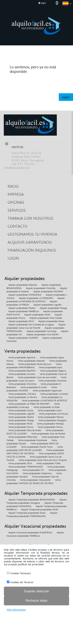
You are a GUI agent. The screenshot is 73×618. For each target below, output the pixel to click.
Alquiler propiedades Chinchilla (40, 288)
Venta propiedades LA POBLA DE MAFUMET (29, 404)
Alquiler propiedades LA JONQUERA (36, 298)
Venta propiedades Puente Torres (37, 447)
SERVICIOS (17, 210)
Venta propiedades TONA (48, 463)
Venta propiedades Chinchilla (52, 380)
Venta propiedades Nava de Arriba (24, 430)
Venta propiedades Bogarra (53, 371)
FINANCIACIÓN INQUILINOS (32, 250)
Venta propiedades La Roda (46, 407)
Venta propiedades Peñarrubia (22, 437)
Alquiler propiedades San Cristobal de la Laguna (31, 324)
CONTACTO (17, 226)
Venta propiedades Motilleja (50, 424)
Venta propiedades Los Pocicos (53, 414)
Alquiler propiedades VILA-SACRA (42, 334)
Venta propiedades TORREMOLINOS (25, 467)
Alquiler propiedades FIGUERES (48, 291)
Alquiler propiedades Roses (51, 321)
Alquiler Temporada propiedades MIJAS (39, 509)
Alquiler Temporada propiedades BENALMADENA (31, 499)
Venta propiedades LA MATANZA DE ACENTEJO (44, 400)
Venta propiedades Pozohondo (32, 440)
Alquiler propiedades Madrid (21, 308)
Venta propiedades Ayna (50, 367)
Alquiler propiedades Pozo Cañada (46, 318)
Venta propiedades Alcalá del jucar (34, 364)
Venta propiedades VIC (33, 470)
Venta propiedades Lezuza (20, 410)
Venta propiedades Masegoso (52, 420)
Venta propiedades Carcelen (21, 374)
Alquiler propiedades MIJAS (37, 314)
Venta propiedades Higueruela (47, 390)
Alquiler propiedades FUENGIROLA (24, 295)
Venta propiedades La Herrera (22, 397)
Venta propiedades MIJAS (20, 424)
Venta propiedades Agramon (21, 357)
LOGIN (13, 258)
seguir (66, 97)
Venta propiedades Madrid (20, 417)
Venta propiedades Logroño (21, 414)
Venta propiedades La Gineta (54, 394)
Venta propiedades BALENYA (22, 371)
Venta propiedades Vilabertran (37, 473)
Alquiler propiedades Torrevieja (41, 331)
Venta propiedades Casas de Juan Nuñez (37, 377)
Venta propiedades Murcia (20, 427)
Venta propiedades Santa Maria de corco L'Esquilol (43, 460)
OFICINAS (16, 202)
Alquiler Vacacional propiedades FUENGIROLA (30, 532)
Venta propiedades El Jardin (33, 387)
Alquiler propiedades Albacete (22, 285)
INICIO (13, 186)
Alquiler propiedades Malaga (53, 308)
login (42, 3)
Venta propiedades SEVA (20, 463)
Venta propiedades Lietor (50, 410)
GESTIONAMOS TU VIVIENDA (32, 234)
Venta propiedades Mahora (51, 417)
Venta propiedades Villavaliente (35, 480)
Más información (16, 609)
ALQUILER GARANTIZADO (30, 242)
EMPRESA (16, 194)
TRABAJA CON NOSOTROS (30, 218)
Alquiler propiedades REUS (21, 321)
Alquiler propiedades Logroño (47, 305)
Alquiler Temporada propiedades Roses (27, 513)
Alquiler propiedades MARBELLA (23, 311)
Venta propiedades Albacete (31, 361)
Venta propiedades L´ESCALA (22, 394)
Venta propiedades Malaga (21, 420)
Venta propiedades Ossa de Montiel (48, 433)
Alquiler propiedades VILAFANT (23, 338)
